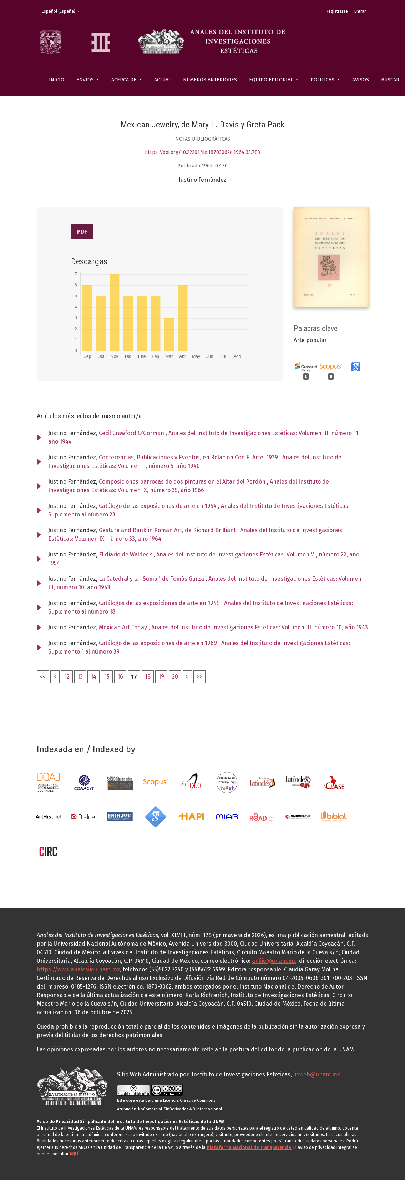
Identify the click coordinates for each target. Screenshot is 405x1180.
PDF (82, 231)
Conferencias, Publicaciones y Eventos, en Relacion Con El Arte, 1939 (189, 457)
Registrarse (337, 11)
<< (43, 676)
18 (148, 676)
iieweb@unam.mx (316, 1074)
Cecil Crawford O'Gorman (132, 433)
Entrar (360, 11)
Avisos (360, 80)
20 (175, 676)
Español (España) (62, 11)
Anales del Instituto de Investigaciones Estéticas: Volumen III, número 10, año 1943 (259, 627)
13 (80, 676)
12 (67, 676)
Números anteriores (210, 80)
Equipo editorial (271, 80)
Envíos (85, 80)
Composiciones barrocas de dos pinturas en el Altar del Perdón (183, 481)
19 (161, 676)
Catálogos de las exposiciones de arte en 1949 (160, 603)
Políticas (323, 80)
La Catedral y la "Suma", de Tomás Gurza (152, 578)
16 (120, 676)
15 (107, 676)
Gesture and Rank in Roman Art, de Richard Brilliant (168, 530)
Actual (162, 80)
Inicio (56, 80)
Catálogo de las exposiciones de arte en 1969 (158, 643)
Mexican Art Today (123, 627)
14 (93, 676)
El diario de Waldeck (126, 554)
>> (199, 676)
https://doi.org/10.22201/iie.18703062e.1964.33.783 (202, 152)
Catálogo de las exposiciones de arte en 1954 (158, 505)
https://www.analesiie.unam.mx (78, 969)
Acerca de (124, 80)
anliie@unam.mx (274, 961)
